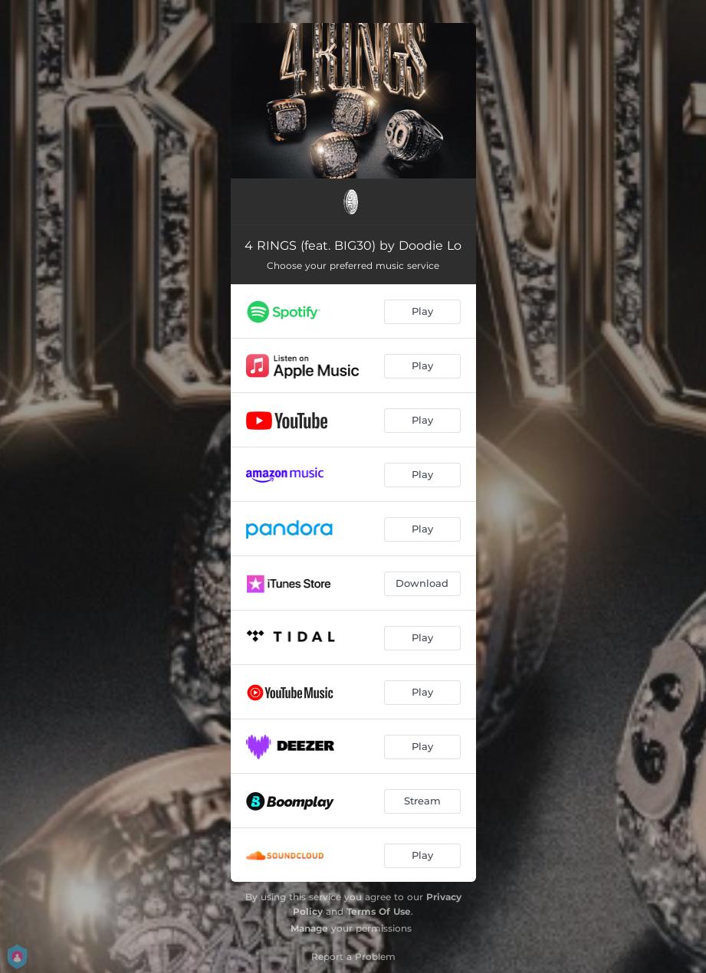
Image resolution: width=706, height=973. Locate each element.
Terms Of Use (378, 911)
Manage (309, 928)
